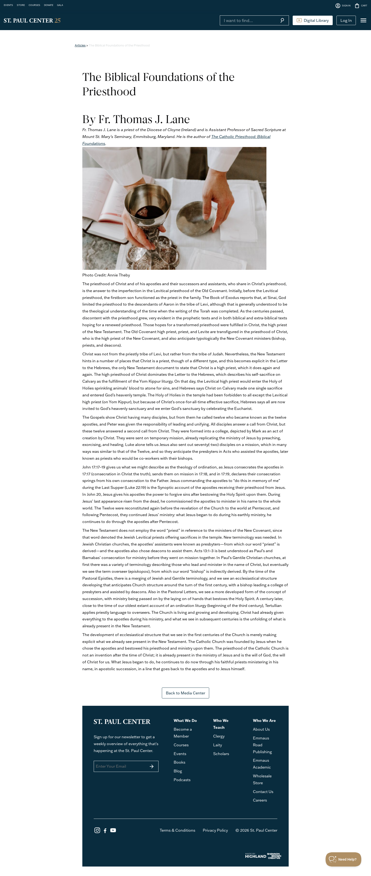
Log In (346, 20)
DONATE (48, 5)
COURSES (34, 5)
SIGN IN (342, 6)
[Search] (247, 20)
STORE (21, 5)
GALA (60, 5)
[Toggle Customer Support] (344, 859)
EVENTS (8, 5)
